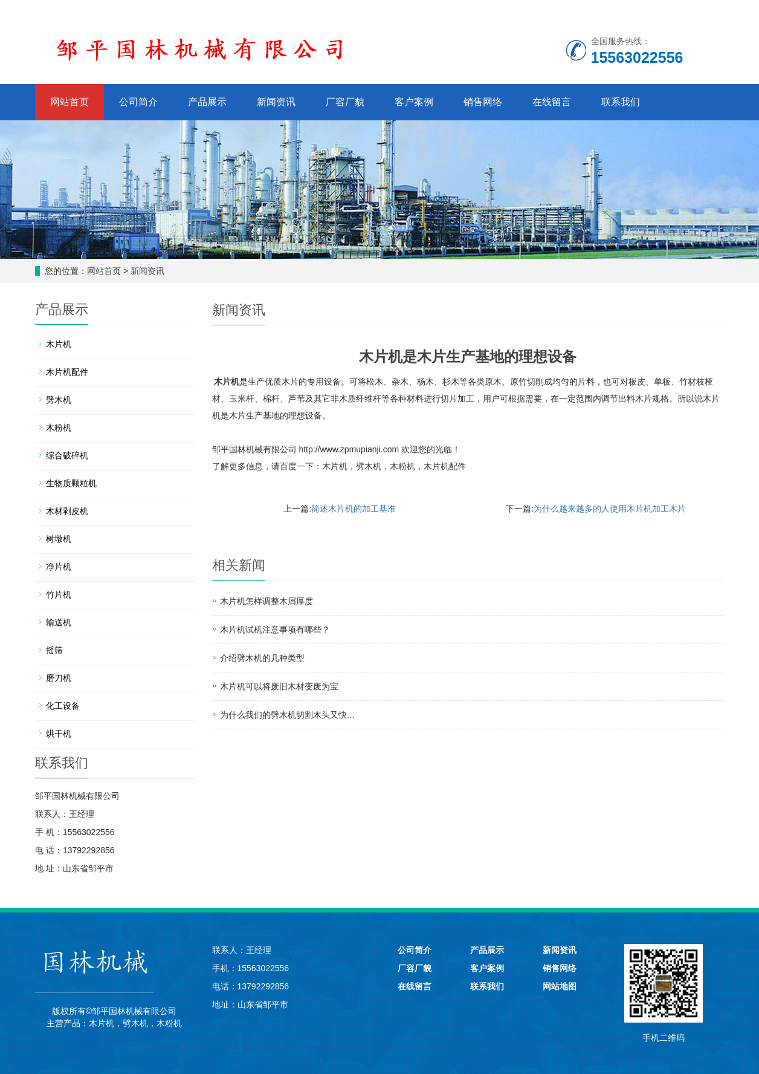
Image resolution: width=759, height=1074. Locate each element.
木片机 (226, 381)
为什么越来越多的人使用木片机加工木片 (610, 508)
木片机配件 (445, 466)
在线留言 (551, 102)
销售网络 (482, 102)
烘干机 (58, 733)
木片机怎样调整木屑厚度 (266, 601)
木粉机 (402, 466)
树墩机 (58, 539)
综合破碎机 (67, 455)
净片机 (58, 566)
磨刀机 (58, 678)
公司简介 (138, 102)
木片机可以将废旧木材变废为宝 (279, 686)
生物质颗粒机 (71, 483)
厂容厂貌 (345, 102)
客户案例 (414, 102)
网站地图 (560, 986)
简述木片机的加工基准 (353, 508)
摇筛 (54, 650)
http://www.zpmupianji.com (349, 449)
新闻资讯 (276, 102)
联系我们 (620, 102)
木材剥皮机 (67, 511)
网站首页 (69, 102)
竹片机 (58, 594)
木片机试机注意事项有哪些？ (275, 629)
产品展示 (207, 102)
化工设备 (63, 706)
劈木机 (368, 466)
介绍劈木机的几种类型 (262, 658)
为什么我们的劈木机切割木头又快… (287, 715)
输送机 (58, 622)
